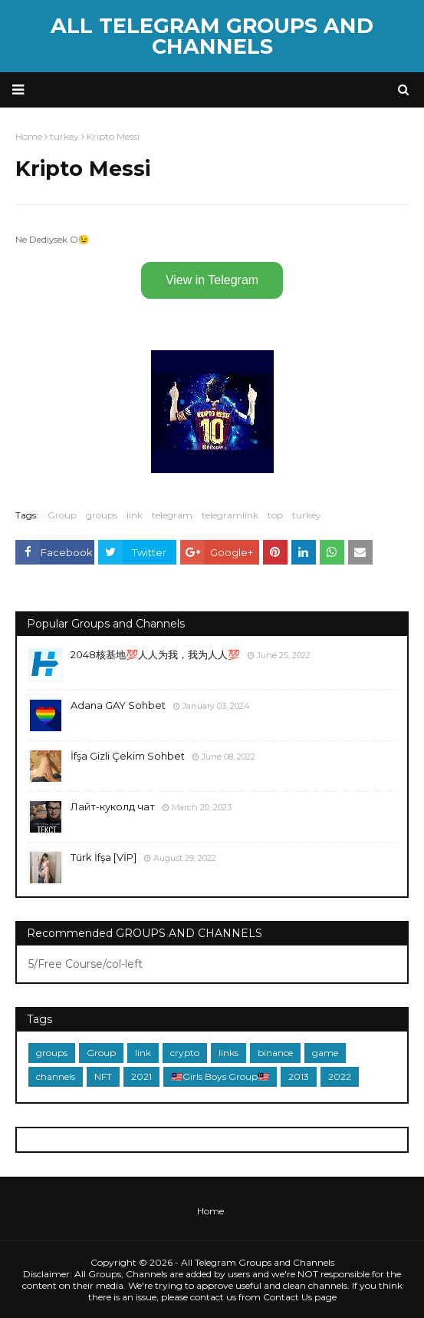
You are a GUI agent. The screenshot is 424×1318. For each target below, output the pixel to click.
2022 (339, 1076)
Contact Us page (300, 1297)
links (228, 1052)
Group (62, 515)
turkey (306, 515)
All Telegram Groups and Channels (212, 36)
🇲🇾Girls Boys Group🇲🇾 (220, 1076)
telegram (172, 515)
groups (101, 515)
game (325, 1052)
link (135, 515)
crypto (184, 1052)
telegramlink (230, 515)
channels (55, 1076)
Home (210, 1211)
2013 (298, 1076)
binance (275, 1052)
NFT (103, 1076)
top (275, 515)
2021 (141, 1076)
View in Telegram (212, 279)
